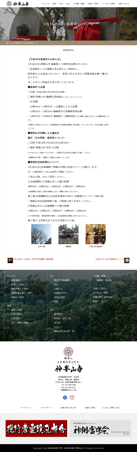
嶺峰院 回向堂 (104, 280)
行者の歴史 (16, 314)
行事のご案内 (17, 284)
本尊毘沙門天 (60, 293)
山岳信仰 (15, 318)
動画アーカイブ (100, 301)
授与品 (57, 322)
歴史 (54, 3)
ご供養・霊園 (78, 3)
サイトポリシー (47, 407)
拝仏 (56, 284)
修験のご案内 (17, 297)
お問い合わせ (123, 3)
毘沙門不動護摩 (61, 280)
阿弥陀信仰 (59, 297)
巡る (68, 3)
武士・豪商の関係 (19, 322)
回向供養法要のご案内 (22, 293)
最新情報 (18, 43)
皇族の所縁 (16, 309)
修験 (56, 301)
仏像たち (58, 288)
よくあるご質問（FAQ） (111, 407)
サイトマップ (25, 407)
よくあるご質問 (108, 3)
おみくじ (58, 326)
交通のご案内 (93, 3)
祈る (61, 3)
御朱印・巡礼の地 (62, 318)
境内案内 (58, 314)
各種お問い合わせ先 (102, 297)
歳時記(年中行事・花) (64, 331)
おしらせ (46, 3)
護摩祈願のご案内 (19, 288)
